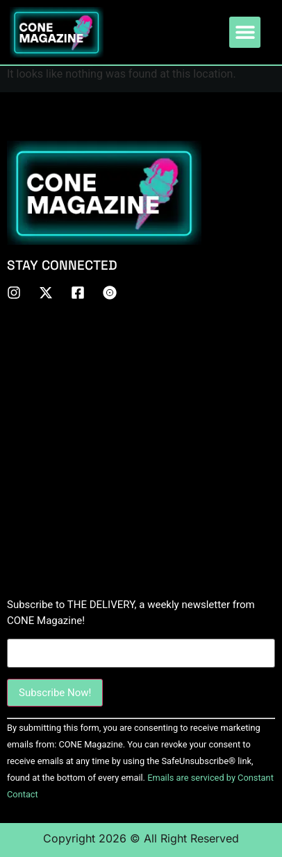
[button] (244, 32)
